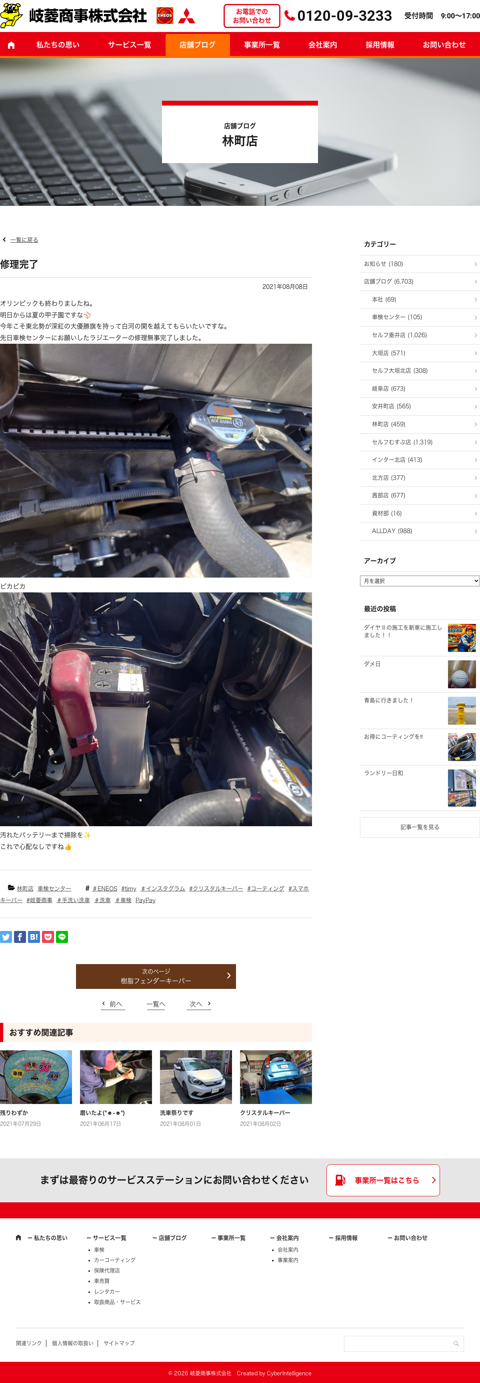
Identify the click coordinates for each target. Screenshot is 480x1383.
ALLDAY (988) (392, 531)
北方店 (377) (389, 477)
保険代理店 (107, 1270)
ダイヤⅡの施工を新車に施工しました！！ (403, 631)
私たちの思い (58, 44)
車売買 (102, 1280)
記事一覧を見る (420, 827)
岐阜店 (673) (389, 388)
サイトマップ (119, 1343)
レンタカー (107, 1291)
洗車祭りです (177, 1113)
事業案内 (288, 1260)
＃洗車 (102, 900)
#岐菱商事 (39, 900)
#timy (128, 888)
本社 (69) (384, 299)
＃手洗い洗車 (73, 900)
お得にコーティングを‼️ (393, 736)
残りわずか (14, 1113)
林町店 (25, 888)
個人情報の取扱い (73, 1343)
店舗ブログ (198, 44)
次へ (196, 1004)
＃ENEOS (104, 888)
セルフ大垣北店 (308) (400, 370)
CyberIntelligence (289, 1373)
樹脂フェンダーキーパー (156, 981)
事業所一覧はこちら (387, 1180)
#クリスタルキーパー (216, 888)
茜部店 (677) (389, 495)
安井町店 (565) (391, 406)
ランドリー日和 (383, 773)
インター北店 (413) (397, 459)
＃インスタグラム (162, 888)
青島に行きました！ (389, 700)
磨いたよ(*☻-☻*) (102, 1113)
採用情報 (380, 44)
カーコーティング (115, 1260)
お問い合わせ (411, 1238)
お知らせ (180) (383, 264)
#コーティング (265, 888)
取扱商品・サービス (117, 1302)
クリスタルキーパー (265, 1113)
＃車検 (123, 900)
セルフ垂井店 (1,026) (399, 335)
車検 (99, 1249)
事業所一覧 (262, 44)
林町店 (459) (389, 424)
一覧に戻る (24, 240)
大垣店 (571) (389, 353)
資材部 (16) (387, 513)
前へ (116, 1004)
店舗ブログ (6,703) (389, 281)
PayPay (146, 900)
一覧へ (156, 1004)
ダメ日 (372, 664)
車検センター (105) (397, 317)
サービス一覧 (109, 1238)
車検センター (54, 888)
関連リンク (29, 1343)
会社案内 (322, 44)
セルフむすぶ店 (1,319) (402, 442)
